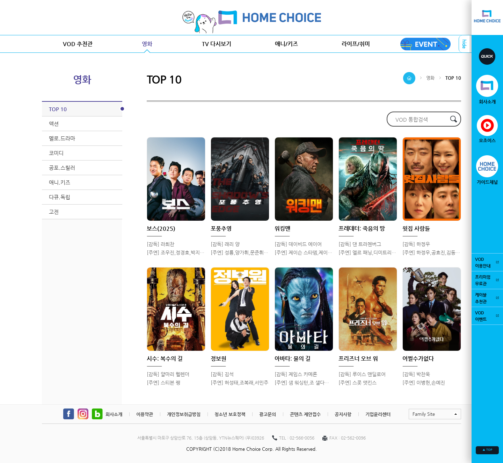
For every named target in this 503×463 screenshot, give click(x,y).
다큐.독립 (59, 197)
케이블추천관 (487, 298)
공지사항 (343, 414)
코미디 (56, 153)
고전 (54, 212)
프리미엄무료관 (487, 280)
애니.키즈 (59, 182)
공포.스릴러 (62, 168)
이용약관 (144, 414)
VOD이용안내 (487, 262)
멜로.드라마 (62, 138)
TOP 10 (85, 109)
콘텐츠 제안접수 (305, 414)
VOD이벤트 (487, 315)
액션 (54, 124)
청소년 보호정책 (229, 414)
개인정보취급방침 (184, 414)
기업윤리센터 (378, 414)
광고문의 (267, 414)
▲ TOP (487, 449)
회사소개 (113, 414)
